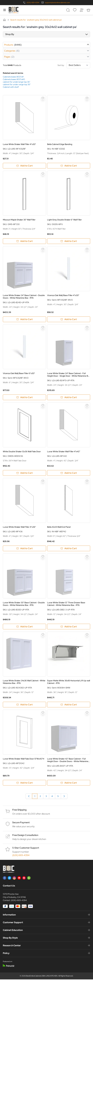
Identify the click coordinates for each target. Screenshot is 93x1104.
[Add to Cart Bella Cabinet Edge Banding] (68, 165)
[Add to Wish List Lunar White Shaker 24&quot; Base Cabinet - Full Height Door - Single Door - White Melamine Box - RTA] (87, 327)
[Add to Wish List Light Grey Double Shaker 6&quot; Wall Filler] (87, 174)
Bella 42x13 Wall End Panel (59, 527)
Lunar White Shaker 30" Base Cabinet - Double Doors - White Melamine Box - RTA (24, 603)
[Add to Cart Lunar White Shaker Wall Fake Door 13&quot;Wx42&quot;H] (24, 783)
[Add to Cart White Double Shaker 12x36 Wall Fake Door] (24, 473)
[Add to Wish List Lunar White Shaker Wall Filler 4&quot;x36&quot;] (43, 481)
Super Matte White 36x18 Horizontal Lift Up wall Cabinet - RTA (68, 681)
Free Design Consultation (25, 835)
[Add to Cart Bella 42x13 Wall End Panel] (68, 548)
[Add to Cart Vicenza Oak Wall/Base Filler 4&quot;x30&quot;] (68, 319)
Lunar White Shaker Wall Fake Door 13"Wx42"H (23, 758)
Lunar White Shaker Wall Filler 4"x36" (19, 527)
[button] (46, 34)
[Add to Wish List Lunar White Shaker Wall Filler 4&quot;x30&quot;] (43, 98)
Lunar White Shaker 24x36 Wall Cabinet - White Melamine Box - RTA (24, 681)
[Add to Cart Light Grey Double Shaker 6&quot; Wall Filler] (68, 241)
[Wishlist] (74, 10)
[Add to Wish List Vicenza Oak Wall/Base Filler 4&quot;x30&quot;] (87, 249)
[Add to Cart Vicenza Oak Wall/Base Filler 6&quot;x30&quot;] (24, 397)
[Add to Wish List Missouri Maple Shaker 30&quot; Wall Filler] (43, 174)
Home (4, 19)
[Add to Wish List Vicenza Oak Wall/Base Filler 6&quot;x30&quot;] (43, 327)
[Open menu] (4, 10)
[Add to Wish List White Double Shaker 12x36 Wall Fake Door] (43, 405)
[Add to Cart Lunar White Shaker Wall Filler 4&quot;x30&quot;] (24, 165)
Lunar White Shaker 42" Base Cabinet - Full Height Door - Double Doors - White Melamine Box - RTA (67, 760)
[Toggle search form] (68, 10)
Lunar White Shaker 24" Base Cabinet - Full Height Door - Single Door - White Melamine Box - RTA (68, 374)
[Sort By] (78, 65)
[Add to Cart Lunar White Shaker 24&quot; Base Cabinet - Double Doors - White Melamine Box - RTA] (24, 319)
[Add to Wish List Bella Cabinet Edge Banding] (87, 98)
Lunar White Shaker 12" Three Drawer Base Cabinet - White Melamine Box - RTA (66, 603)
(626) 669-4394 (33, 2)
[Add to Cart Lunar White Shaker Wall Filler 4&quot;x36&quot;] (24, 548)
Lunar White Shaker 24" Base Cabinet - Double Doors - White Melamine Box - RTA (24, 296)
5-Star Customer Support (25, 847)
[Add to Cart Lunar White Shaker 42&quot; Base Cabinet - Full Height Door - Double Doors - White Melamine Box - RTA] (68, 783)
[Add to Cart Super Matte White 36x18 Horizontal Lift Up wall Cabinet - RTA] (68, 704)
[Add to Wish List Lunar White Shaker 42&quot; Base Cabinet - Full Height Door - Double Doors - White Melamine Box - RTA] (87, 713)
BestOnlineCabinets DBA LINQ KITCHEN (41, 976)
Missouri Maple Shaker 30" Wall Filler (19, 219)
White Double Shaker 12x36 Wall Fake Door (22, 451)
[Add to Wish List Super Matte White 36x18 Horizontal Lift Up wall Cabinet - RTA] (87, 635)
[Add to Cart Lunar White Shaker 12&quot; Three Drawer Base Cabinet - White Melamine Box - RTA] (68, 626)
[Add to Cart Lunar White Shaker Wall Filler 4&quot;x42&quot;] (68, 473)
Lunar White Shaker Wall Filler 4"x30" (19, 144)
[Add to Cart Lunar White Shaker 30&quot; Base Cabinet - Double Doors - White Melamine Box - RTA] (24, 626)
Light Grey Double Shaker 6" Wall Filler (64, 219)
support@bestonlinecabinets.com (57, 2)
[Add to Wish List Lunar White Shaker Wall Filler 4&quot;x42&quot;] (87, 405)
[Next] (64, 796)
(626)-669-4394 (19, 900)
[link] (29, 796)
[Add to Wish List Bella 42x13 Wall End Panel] (87, 481)
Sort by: (74, 65)
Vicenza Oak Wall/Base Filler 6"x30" (19, 373)
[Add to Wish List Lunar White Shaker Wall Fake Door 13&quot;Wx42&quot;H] (43, 713)
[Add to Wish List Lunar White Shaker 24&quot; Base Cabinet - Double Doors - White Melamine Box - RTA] (43, 249)
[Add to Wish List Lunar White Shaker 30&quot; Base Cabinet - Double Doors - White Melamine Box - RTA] (43, 557)
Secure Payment (21, 822)
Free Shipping (19, 809)
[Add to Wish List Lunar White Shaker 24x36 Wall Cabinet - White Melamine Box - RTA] (43, 635)
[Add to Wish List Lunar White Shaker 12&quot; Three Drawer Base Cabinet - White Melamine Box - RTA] (87, 557)
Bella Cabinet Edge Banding (59, 144)
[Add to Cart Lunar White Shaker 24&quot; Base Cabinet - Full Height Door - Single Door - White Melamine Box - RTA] (68, 397)
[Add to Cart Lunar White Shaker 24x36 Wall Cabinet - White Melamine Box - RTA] (24, 704)
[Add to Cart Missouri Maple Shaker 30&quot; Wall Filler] (24, 241)
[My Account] (81, 10)
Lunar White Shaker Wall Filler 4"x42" (63, 451)
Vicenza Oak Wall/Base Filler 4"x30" (63, 295)
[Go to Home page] (14, 10)
